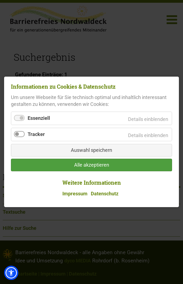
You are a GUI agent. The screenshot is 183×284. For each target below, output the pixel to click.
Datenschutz (104, 193)
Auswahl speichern (91, 150)
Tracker (36, 134)
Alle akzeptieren (91, 165)
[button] (11, 273)
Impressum (75, 193)
